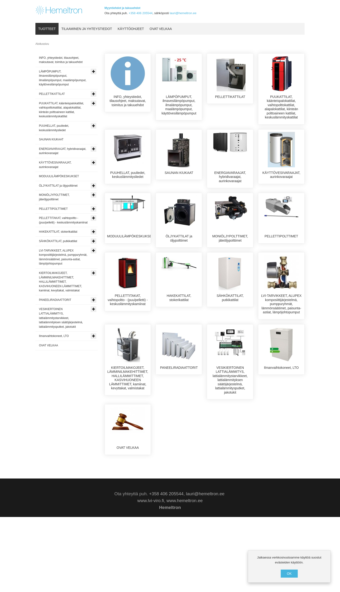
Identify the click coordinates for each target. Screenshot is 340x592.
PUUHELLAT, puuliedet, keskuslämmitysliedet (127, 179)
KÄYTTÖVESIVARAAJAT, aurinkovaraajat (281, 179)
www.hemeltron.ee (184, 575)
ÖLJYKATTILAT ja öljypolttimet (179, 259)
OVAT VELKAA (128, 498)
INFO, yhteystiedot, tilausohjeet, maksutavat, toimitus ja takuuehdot (128, 101)
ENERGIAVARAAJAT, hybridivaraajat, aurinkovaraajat (230, 181)
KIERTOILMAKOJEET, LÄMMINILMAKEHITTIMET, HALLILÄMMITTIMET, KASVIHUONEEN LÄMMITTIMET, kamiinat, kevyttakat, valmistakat (127, 428)
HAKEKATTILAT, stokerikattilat (179, 340)
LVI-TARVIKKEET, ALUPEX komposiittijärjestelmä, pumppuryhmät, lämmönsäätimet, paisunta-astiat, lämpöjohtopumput (281, 346)
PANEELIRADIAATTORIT (179, 418)
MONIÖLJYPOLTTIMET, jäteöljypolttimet (230, 259)
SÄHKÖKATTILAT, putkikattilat (230, 340)
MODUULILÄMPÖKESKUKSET (130, 257)
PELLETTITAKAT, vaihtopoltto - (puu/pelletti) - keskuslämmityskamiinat (128, 342)
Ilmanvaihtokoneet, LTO (281, 418)
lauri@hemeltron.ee (183, 13)
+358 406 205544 (141, 13)
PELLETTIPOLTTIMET (281, 257)
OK (289, 573)
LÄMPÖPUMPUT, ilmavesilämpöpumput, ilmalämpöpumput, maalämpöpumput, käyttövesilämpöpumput (179, 105)
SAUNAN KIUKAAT (179, 177)
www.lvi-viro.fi (150, 575)
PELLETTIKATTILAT (230, 97)
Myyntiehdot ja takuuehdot (122, 8)
